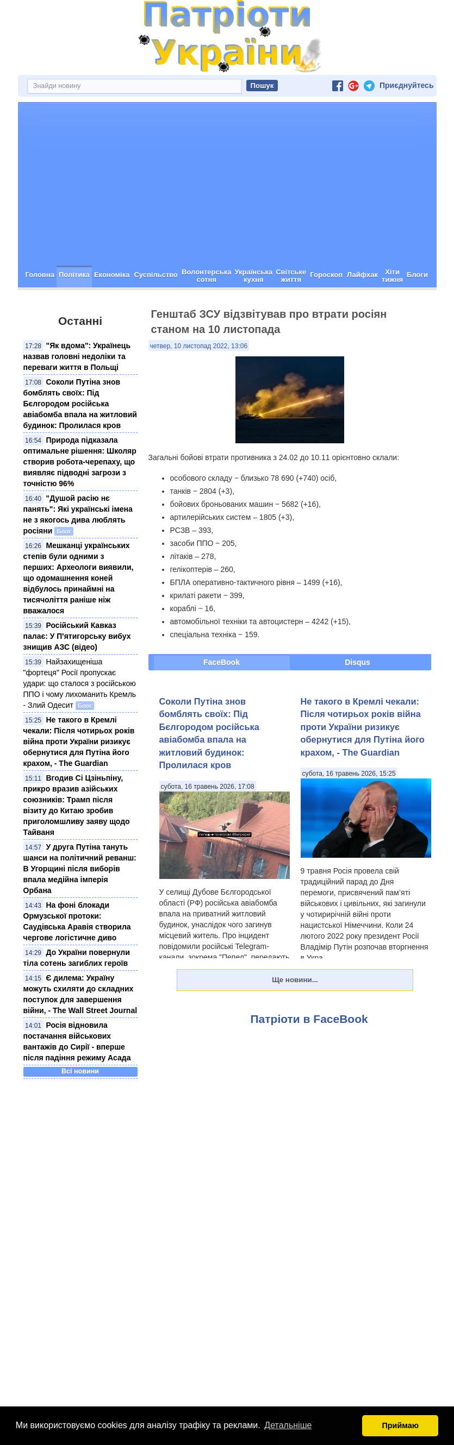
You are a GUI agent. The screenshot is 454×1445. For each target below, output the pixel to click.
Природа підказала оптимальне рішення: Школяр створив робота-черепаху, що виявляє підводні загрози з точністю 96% (79, 462)
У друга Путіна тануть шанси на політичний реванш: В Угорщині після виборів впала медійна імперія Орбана (79, 869)
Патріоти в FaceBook (309, 1019)
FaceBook (221, 662)
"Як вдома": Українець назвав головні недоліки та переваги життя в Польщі (77, 356)
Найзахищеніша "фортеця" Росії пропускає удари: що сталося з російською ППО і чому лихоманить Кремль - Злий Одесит (79, 683)
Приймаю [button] (400, 1425)
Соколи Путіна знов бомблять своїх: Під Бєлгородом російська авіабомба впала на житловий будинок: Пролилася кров (80, 404)
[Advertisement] (227, 184)
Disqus (357, 662)
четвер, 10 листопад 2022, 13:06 (199, 346)
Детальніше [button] (288, 1425)
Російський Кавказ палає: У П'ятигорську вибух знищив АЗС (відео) (77, 636)
